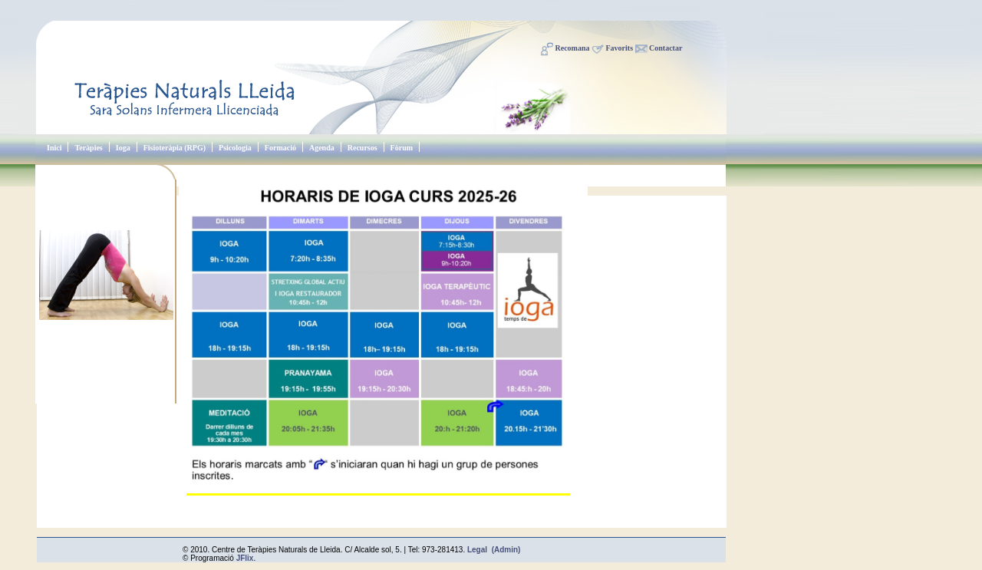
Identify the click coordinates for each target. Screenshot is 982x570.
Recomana (572, 48)
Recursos (362, 147)
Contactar (665, 48)
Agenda (321, 147)
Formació (280, 147)
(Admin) (506, 549)
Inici (54, 147)
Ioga (123, 147)
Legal (477, 549)
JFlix (245, 558)
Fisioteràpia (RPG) (174, 147)
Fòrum (401, 147)
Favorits (620, 48)
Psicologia (235, 147)
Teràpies (88, 147)
